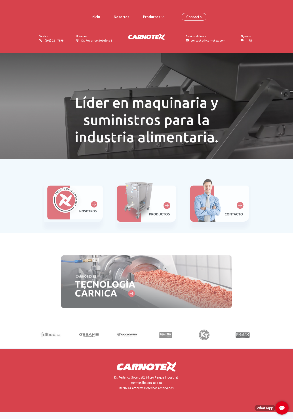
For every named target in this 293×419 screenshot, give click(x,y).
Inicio (95, 17)
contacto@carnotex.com (207, 40)
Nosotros (121, 17)
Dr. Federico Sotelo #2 (96, 40)
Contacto (194, 17)
